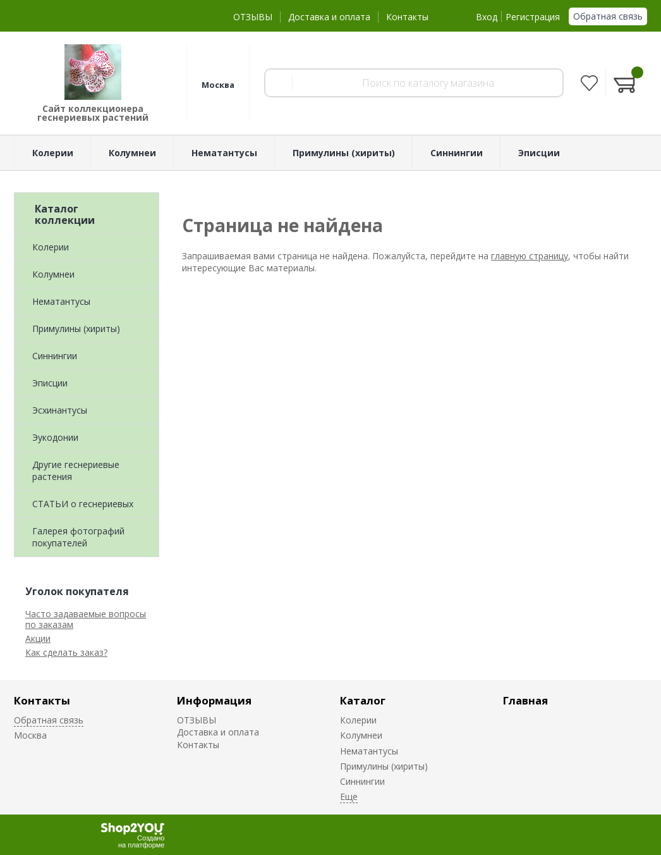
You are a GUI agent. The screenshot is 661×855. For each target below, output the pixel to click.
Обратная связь (608, 16)
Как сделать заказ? (66, 652)
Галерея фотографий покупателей (78, 537)
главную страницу (529, 256)
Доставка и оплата (329, 17)
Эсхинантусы (59, 410)
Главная (525, 700)
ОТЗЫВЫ (252, 17)
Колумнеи (53, 274)
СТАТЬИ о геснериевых (82, 504)
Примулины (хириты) (76, 329)
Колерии (50, 247)
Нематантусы (61, 301)
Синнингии (54, 356)
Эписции (50, 383)
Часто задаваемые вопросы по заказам (85, 619)
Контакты (407, 17)
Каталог (362, 700)
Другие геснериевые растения (75, 470)
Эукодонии (55, 437)
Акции (38, 638)
